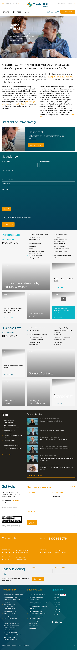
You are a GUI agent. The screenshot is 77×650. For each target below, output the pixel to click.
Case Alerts (56, 604)
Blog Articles (56, 602)
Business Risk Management (35, 339)
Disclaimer (26, 645)
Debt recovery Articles (9, 438)
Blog (27, 12)
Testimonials (56, 612)
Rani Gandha (52, 446)
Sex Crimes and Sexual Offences (61, 255)
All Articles (59, 288)
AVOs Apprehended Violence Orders (37, 234)
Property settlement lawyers (60, 248)
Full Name (6, 161)
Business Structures (58, 339)
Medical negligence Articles (10, 445)
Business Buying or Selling (60, 328)
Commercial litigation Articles (11, 428)
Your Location (7, 180)
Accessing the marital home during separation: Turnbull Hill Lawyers (57, 459)
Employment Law (32, 344)
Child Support (31, 246)
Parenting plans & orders (59, 246)
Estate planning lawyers (34, 243)
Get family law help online (59, 251)
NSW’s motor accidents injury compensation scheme (35, 252)
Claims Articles (7, 433)
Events (54, 607)
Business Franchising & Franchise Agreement (62, 331)
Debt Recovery (57, 342)
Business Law (56, 334)
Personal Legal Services (34, 255)
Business (17, 12)
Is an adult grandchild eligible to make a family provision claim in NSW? (13, 310)
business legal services (19, 104)
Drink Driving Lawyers (33, 239)
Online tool (8, 224)
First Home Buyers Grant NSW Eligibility (52, 430)
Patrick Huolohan (54, 437)
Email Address (7, 170)
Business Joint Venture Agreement (37, 334)
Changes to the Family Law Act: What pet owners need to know (57, 468)
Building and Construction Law (36, 328)
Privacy (20, 645)
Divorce (30, 248)
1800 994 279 (52, 11)
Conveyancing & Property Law (36, 237)
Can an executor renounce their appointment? (54, 449)
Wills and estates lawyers (59, 258)
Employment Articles (8, 430)
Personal (5, 12)
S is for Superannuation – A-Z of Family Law (53, 439)
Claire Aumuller (54, 465)
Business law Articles (8, 422)
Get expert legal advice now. (59, 76)
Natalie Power (63, 446)
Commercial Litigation (34, 342)
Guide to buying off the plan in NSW (51, 421)
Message (5, 189)
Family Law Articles (8, 420)
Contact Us (56, 609)
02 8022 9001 (8, 559)
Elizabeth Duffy (54, 418)
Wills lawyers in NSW (33, 258)
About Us (55, 597)
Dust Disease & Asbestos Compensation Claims (59, 240)
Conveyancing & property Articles (12, 435)
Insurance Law (56, 344)
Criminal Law (56, 237)
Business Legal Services (34, 337)
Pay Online (62, 3)
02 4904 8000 (8, 552)
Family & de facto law (58, 243)
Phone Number (45, 161)
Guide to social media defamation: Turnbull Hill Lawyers (61, 310)
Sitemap (55, 614)
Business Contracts (33, 330)
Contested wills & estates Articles (12, 443)
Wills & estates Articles (9, 425)
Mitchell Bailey (54, 428)
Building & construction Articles (11, 448)
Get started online (36, 145)
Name (34, 567)
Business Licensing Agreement (61, 337)
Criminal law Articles (8, 440)
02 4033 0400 (45, 552)
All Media (58, 317)
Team (54, 599)
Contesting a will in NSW (59, 234)
